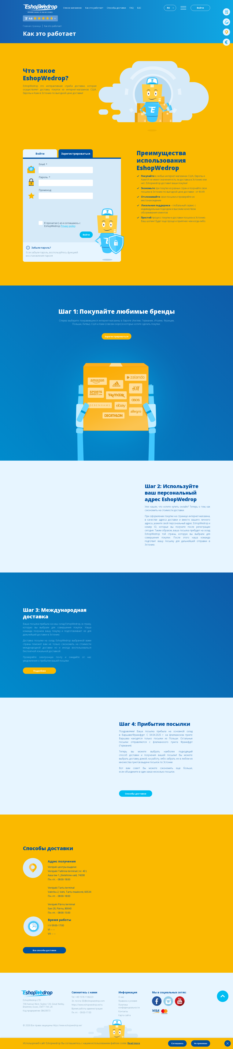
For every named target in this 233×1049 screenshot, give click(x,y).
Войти (200, 7)
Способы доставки (116, 7)
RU (168, 7)
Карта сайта (124, 1015)
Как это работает (94, 7)
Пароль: (43, 177)
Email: (42, 164)
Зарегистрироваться (75, 153)
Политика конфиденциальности (129, 1006)
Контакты (123, 1011)
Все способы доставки (44, 950)
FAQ (131, 7)
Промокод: (45, 190)
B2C (139, 7)
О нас (121, 997)
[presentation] (61, 208)
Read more (133, 1043)
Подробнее (39, 670)
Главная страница (32, 26)
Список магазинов (72, 7)
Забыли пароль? (41, 247)
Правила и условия (127, 1000)
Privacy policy (68, 226)
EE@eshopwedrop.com (93, 1000)
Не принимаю (200, 1043)
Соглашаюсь (177, 1043)
